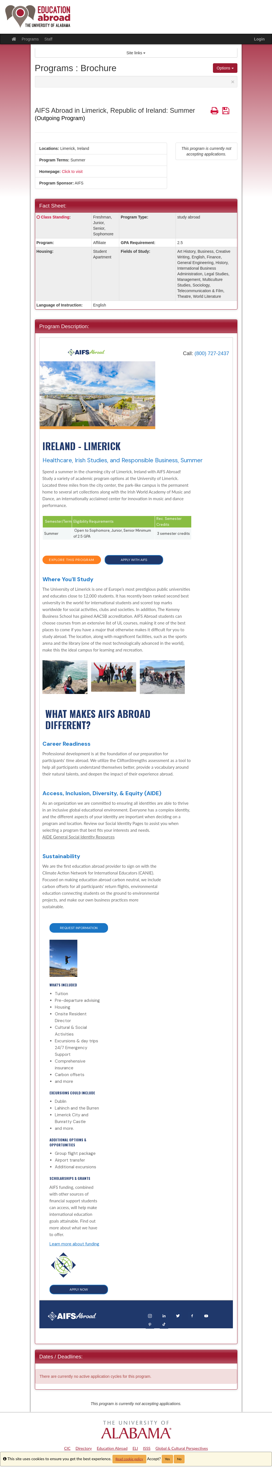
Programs (30, 39)
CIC (67, 1448)
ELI (135, 1448)
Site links (136, 53)
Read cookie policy (129, 1459)
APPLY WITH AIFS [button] (134, 560)
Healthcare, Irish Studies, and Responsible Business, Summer (122, 460)
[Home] (86, 352)
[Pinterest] (150, 1324)
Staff (48, 39)
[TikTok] (164, 1324)
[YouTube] (206, 1315)
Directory (83, 1448)
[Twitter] (178, 1315)
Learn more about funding (74, 1244)
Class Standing (55, 217)
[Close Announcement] (232, 82)
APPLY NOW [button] (78, 1289)
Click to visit (72, 171)
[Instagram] (150, 1315)
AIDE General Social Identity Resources (78, 836)
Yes (167, 1459)
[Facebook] (192, 1315)
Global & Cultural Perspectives (182, 1448)
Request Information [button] (79, 928)
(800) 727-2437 (211, 353)
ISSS (146, 1448)
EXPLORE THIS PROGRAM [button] (71, 560)
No (179, 1459)
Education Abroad (112, 1448)
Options (225, 68)
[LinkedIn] (164, 1315)
